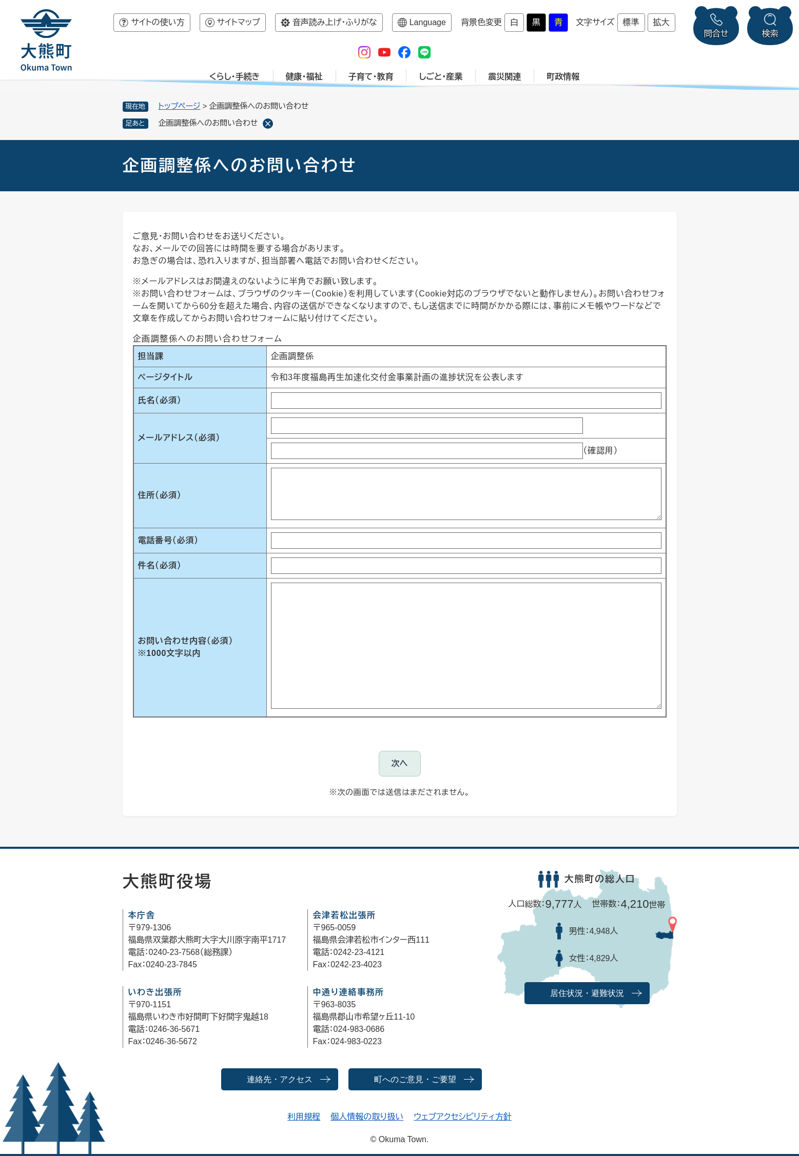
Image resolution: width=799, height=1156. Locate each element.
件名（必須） (160, 565)
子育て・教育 (371, 76)
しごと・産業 (440, 76)
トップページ (180, 106)
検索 (770, 33)
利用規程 (303, 1116)
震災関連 (504, 76)
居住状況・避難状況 (587, 993)
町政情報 (563, 76)
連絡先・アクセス (280, 1079)
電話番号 (168, 540)
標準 (631, 22)
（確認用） (600, 450)
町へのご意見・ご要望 (415, 1079)
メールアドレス (179, 437)
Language (428, 22)
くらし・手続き (234, 76)
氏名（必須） (160, 400)
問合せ (716, 33)
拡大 (661, 22)
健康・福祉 (304, 76)
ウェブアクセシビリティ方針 (463, 1116)
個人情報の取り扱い (366, 1116)
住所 (160, 495)
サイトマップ (238, 22)
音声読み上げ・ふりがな (335, 22)
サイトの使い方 (157, 22)
